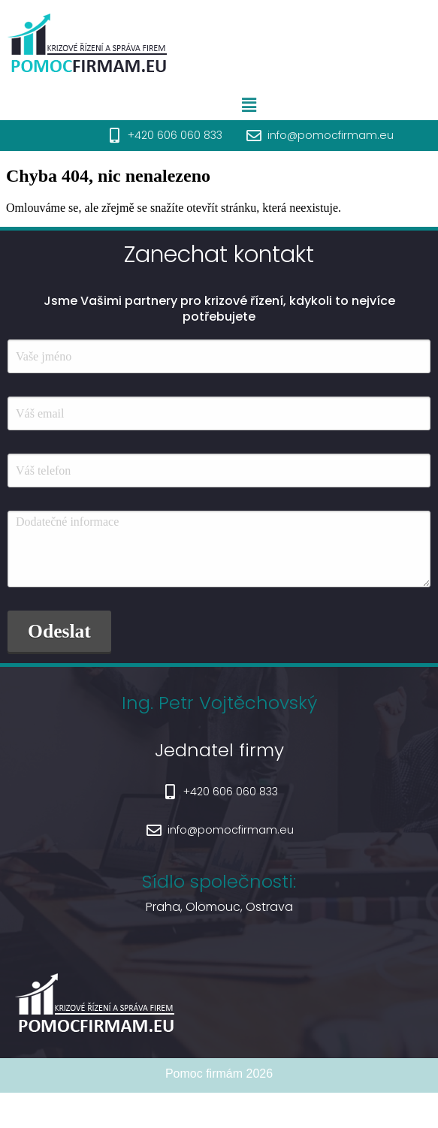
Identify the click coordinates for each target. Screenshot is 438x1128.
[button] (277, 105)
